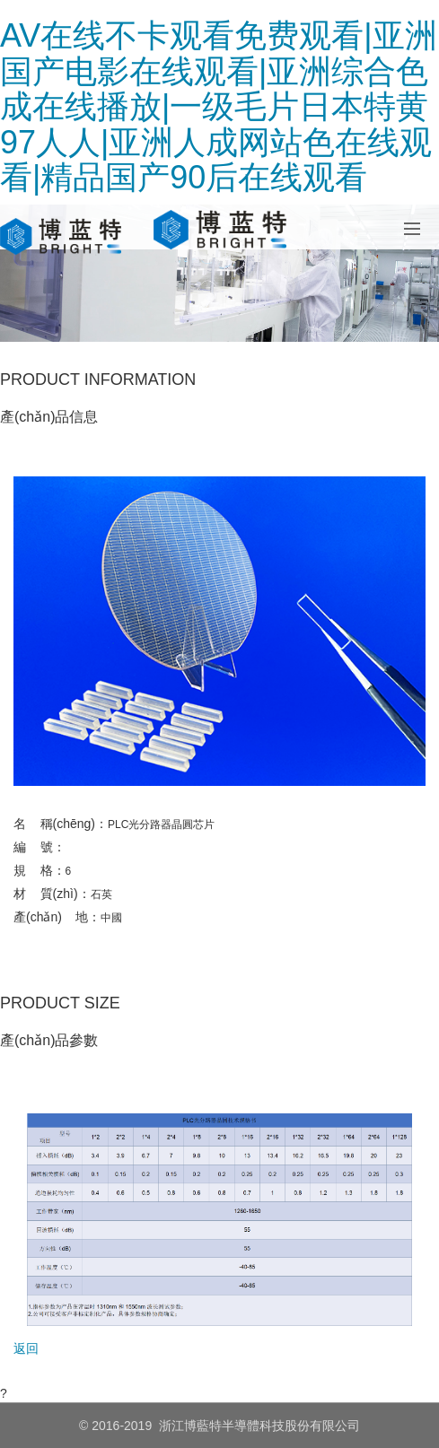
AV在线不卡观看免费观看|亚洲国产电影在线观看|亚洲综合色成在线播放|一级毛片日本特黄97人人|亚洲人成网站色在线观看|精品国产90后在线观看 (218, 106)
